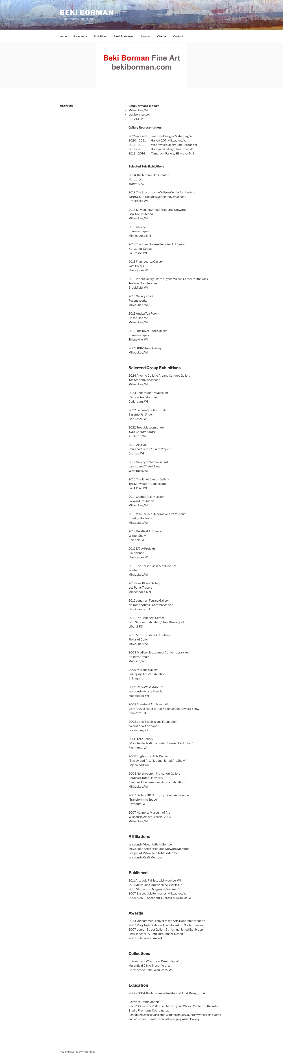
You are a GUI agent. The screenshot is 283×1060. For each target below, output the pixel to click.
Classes (161, 36)
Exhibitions (100, 36)
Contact (178, 36)
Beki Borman (87, 13)
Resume (145, 36)
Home (63, 36)
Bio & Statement (124, 36)
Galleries (80, 36)
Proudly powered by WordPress (77, 1051)
